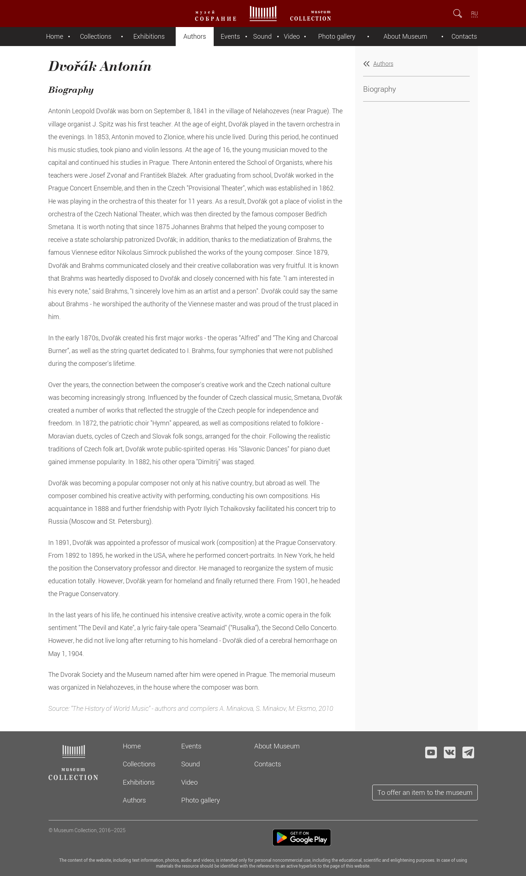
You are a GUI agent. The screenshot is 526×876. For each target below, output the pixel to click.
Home (54, 36)
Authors (194, 36)
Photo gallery (336, 36)
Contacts (464, 36)
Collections (95, 36)
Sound (262, 36)
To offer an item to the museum (425, 792)
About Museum (405, 36)
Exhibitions (149, 36)
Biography (379, 89)
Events (230, 36)
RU (474, 13)
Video (292, 36)
